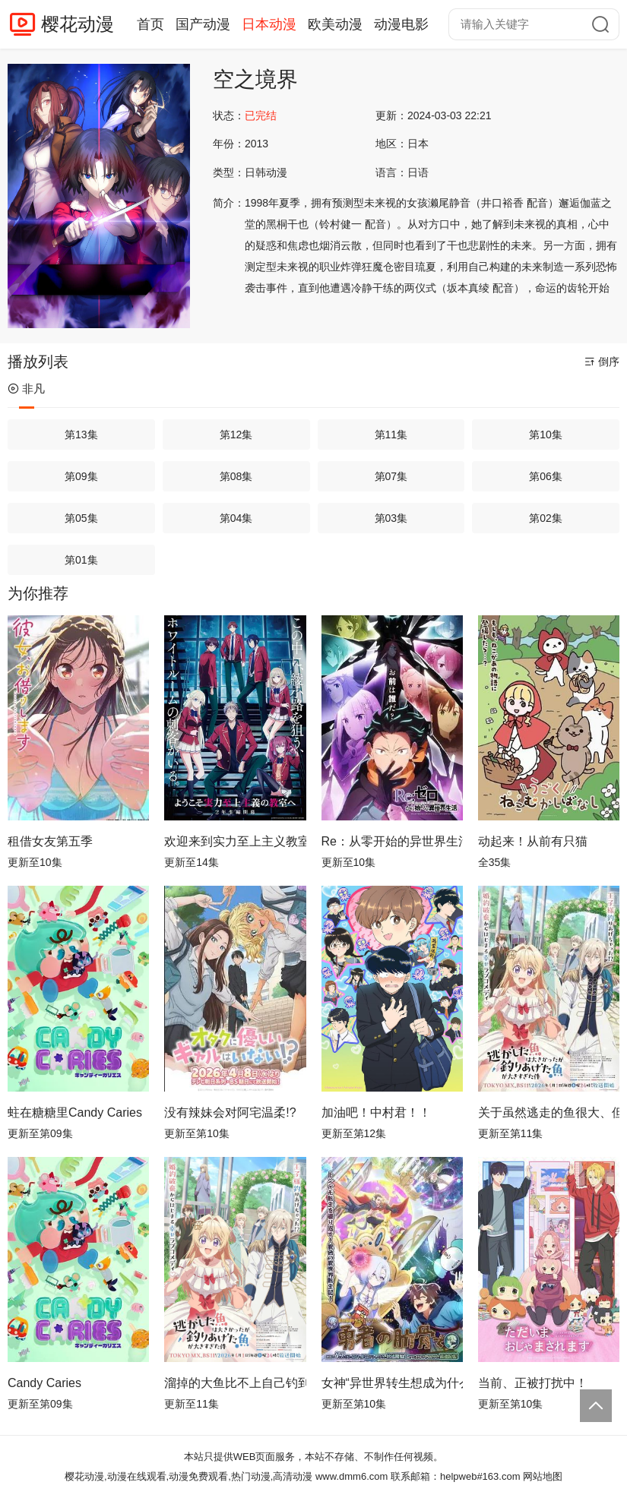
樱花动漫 (77, 24)
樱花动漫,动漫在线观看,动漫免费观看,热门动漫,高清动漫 (188, 1476)
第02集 (545, 518)
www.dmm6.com (351, 1476)
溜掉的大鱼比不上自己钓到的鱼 (235, 1382)
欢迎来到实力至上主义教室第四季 (235, 841)
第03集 (391, 518)
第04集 (236, 518)
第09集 (81, 476)
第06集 (545, 476)
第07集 (391, 476)
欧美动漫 (335, 24)
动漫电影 (401, 24)
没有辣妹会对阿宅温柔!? (230, 1112)
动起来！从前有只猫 (532, 841)
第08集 (236, 476)
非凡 (26, 388)
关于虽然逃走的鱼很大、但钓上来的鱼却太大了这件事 (548, 1112)
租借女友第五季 (50, 841)
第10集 (545, 434)
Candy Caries (44, 1382)
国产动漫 (203, 24)
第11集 (391, 434)
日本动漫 (269, 24)
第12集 (236, 434)
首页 (150, 24)
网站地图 (542, 1476)
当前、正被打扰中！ (532, 1382)
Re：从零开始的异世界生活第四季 (392, 841)
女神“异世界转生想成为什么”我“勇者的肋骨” (392, 1382)
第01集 (81, 560)
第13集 (81, 434)
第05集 (81, 518)
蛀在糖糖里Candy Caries (75, 1112)
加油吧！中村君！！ (376, 1112)
